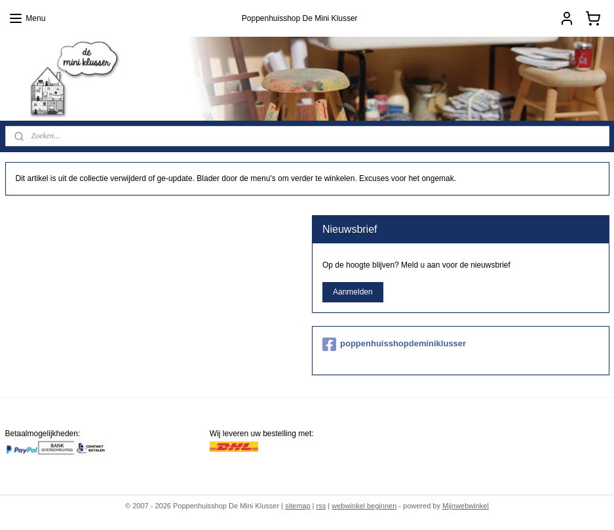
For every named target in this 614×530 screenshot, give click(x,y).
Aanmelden (353, 291)
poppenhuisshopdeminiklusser (394, 344)
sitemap (298, 506)
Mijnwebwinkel (465, 506)
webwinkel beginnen (364, 506)
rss (321, 506)
